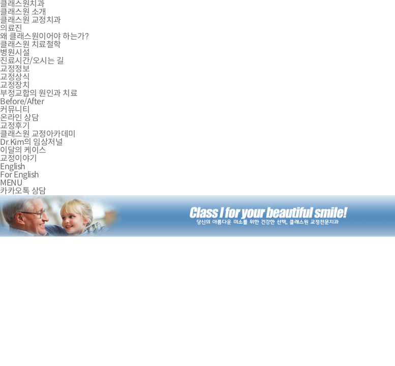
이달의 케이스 (23, 150)
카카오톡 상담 (23, 191)
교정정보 (14, 69)
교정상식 (14, 77)
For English (19, 174)
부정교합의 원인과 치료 (38, 93)
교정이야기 (18, 158)
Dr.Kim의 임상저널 (31, 142)
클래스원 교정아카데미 (38, 134)
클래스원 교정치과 (30, 20)
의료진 (11, 28)
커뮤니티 (14, 109)
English (12, 166)
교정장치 (14, 85)
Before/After (22, 101)
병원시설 (14, 52)
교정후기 (14, 125)
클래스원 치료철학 (30, 44)
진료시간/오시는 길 (32, 60)
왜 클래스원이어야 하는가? (44, 36)
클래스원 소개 (23, 12)
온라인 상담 (19, 117)
